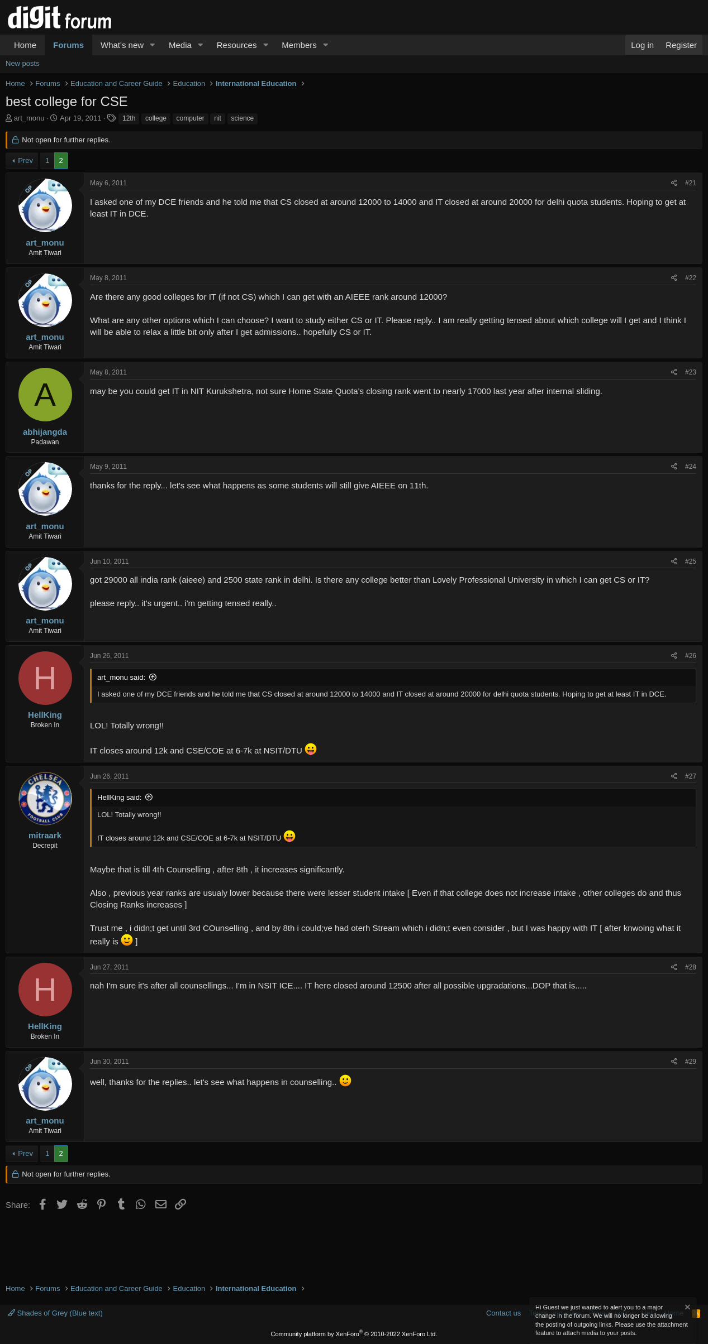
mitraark (44, 835)
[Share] (674, 183)
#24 (690, 467)
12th (128, 118)
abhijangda (45, 431)
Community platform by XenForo (354, 1334)
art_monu (29, 118)
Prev (25, 160)
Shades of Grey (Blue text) (55, 1313)
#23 (690, 372)
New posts (23, 63)
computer (191, 118)
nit (217, 118)
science (242, 118)
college (156, 118)
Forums (68, 45)
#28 (690, 967)
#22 (690, 278)
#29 (690, 1061)
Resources (237, 45)
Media (180, 45)
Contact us (503, 1313)
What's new (122, 45)
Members (299, 45)
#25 (690, 561)
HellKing (45, 714)
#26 (690, 656)
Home (25, 45)
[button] (152, 45)
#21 (690, 183)
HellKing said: (119, 797)
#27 (690, 776)
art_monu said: (121, 677)
